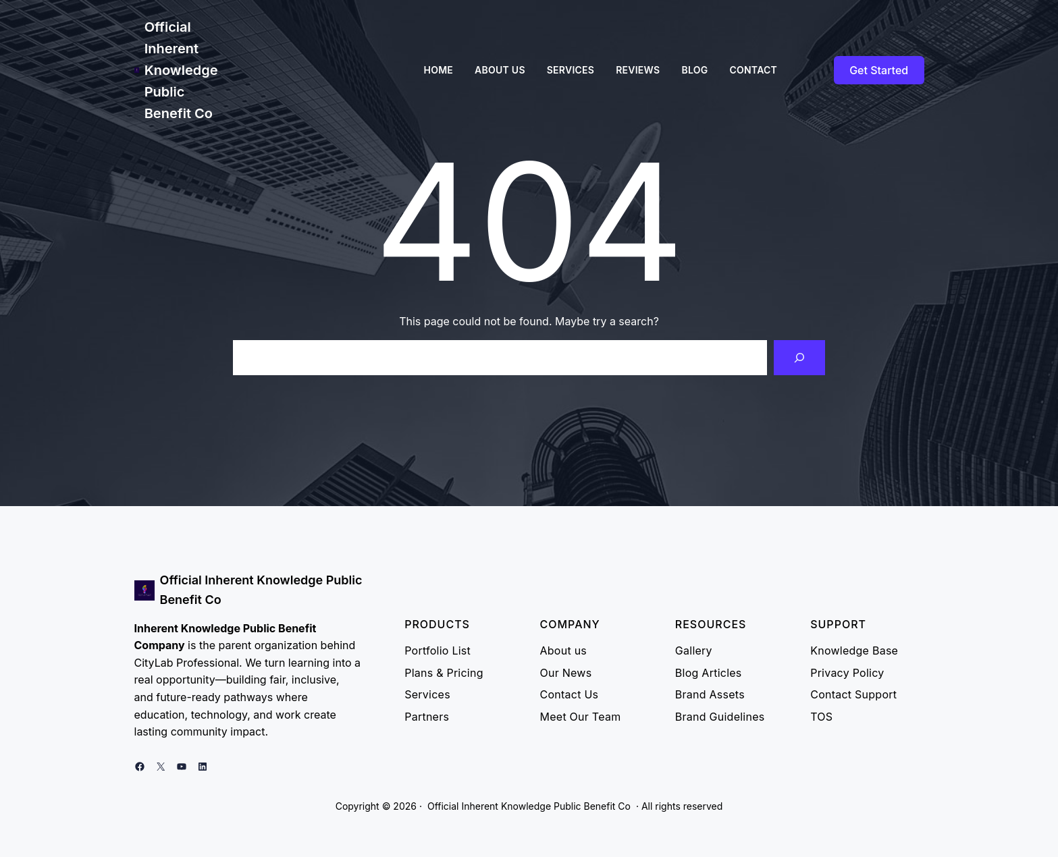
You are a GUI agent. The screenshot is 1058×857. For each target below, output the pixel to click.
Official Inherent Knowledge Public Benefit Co (181, 70)
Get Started (878, 70)
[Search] (799, 357)
